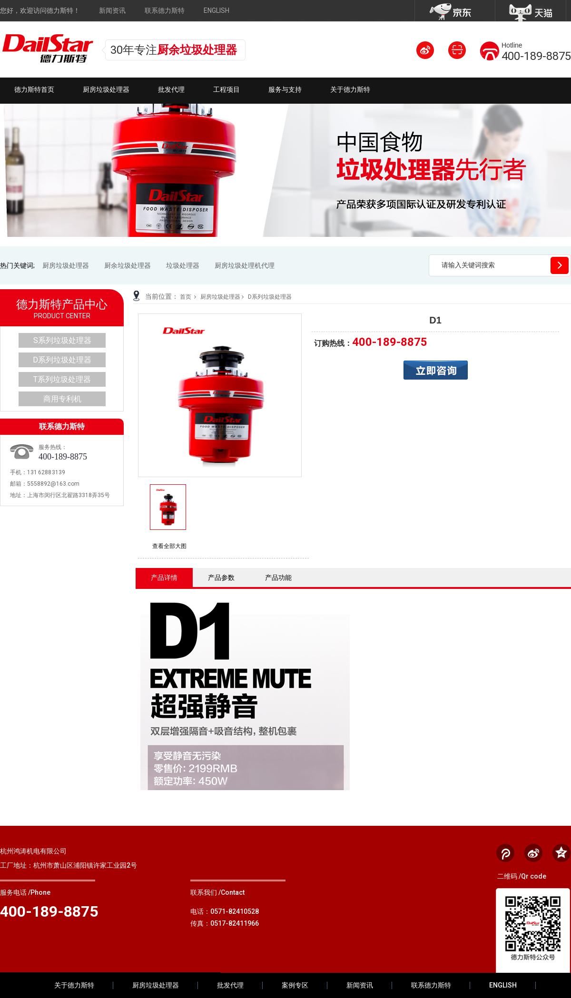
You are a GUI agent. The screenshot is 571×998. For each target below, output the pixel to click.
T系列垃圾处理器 (62, 379)
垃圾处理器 (182, 265)
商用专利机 (62, 398)
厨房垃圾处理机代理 (245, 265)
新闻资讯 (112, 10)
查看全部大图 (169, 546)
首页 (185, 297)
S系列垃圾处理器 (62, 340)
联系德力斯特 (165, 10)
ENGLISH (216, 10)
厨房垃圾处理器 (65, 265)
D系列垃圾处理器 (270, 297)
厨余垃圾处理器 (127, 265)
